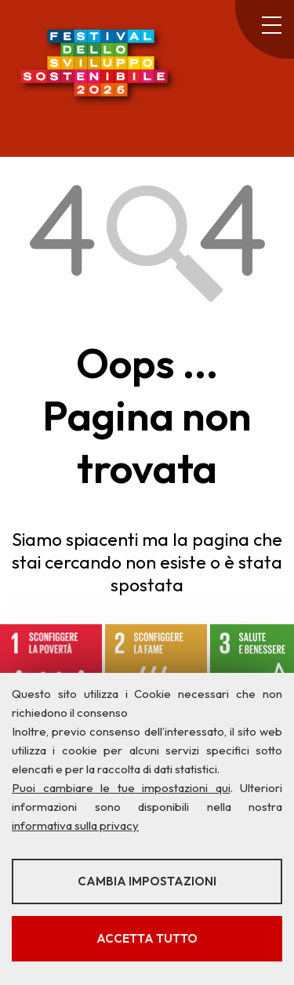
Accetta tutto (147, 938)
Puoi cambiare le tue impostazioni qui (121, 787)
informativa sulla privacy (75, 825)
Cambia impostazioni (147, 881)
